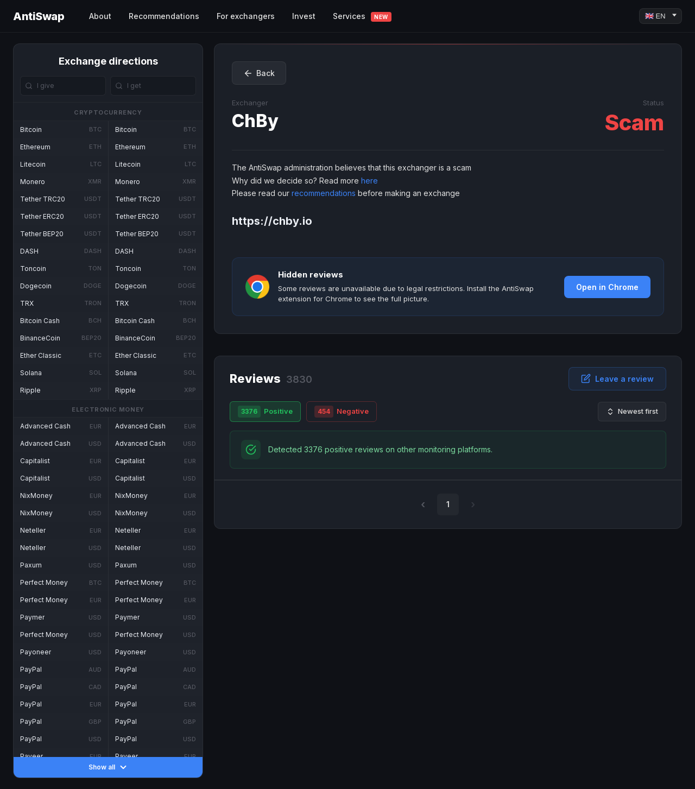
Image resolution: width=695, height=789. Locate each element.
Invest (303, 16)
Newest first (632, 411)
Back (259, 73)
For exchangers (246, 16)
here (369, 180)
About (100, 16)
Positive (265, 412)
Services (362, 16)
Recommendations (164, 16)
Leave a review (617, 378)
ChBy (255, 120)
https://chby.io (272, 221)
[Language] (660, 16)
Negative (341, 412)
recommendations (324, 193)
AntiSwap (38, 16)
